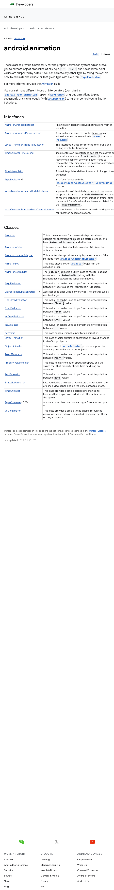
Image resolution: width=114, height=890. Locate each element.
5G (42, 886)
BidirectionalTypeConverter (20, 291)
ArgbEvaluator (13, 283)
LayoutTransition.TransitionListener (24, 144)
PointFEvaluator (13, 354)
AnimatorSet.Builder (16, 271)
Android (8, 859)
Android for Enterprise (16, 864)
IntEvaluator (11, 324)
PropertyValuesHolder (17, 362)
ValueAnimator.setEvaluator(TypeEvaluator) (85, 182)
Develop (32, 28)
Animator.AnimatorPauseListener (23, 133)
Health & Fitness (49, 870)
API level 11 (19, 38)
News (7, 881)
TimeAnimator (12, 390)
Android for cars (86, 875)
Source (8, 875)
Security (8, 870)
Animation (47, 84)
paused (97, 136)
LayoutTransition (14, 337)
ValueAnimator (72, 346)
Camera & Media (50, 875)
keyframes (57, 94)
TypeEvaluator (90, 77)
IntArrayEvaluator (14, 316)
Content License (97, 430)
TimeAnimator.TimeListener (19, 152)
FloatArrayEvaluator (16, 300)
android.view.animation (21, 94)
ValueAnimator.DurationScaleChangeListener (29, 209)
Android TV (83, 881)
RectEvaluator (12, 374)
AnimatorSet (56, 98)
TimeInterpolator (14, 171)
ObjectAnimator (13, 346)
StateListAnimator (15, 382)
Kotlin (95, 54)
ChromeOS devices (87, 870)
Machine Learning (50, 864)
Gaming (45, 859)
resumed (62, 139)
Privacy (44, 881)
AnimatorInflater (14, 247)
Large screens (84, 859)
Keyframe (10, 333)
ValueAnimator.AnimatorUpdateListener (26, 191)
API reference (14, 16)
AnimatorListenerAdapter (19, 255)
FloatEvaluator (13, 308)
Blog (6, 886)
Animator (10, 235)
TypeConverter (13, 402)
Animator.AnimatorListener (19, 124)
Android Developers (14, 28)
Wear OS (82, 864)
